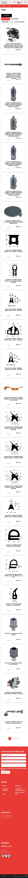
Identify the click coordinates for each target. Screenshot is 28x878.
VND (4, 6)
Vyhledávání (14, 2)
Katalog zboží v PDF (20, 793)
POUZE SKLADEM (19, 22)
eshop (4, 786)
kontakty (18, 786)
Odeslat (5, 772)
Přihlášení (18, 2)
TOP (9, 6)
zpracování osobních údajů (20, 789)
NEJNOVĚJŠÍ (5, 18)
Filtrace (6, 15)
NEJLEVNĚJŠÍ (14, 18)
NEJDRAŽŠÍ (5, 22)
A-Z (11, 22)
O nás (4, 794)
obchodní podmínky (5, 789)
